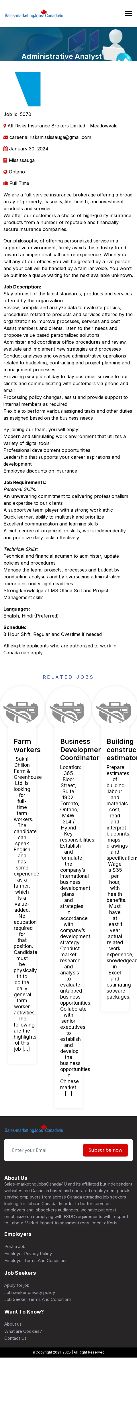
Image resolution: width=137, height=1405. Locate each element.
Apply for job (17, 1285)
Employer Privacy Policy (28, 1253)
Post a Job (15, 1246)
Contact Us (15, 1338)
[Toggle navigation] (128, 13)
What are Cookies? (23, 1331)
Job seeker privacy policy (29, 1292)
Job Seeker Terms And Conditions (38, 1299)
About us (13, 1324)
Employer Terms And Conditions (36, 1260)
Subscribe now (105, 1150)
